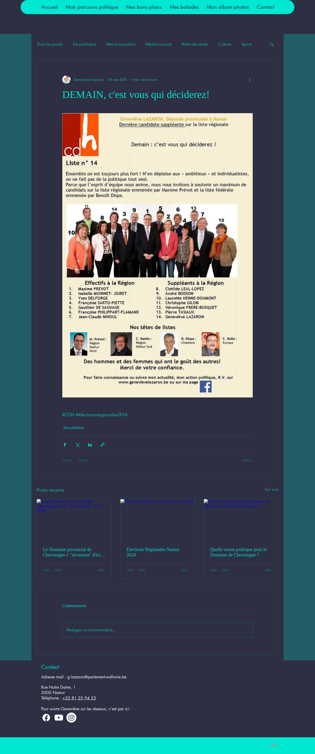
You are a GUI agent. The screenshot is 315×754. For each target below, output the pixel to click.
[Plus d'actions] (250, 79)
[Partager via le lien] (102, 444)
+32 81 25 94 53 (79, 698)
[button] (92, 7)
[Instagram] (71, 718)
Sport (247, 44)
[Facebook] (46, 718)
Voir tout (271, 489)
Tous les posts (49, 44)
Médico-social (158, 44)
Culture (224, 44)
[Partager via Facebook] (64, 444)
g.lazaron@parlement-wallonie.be (96, 677)
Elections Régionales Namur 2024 (153, 552)
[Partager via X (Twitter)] (77, 444)
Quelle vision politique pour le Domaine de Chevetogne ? (238, 552)
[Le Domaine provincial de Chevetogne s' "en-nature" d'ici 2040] (74, 520)
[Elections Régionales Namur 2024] (157, 520)
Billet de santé (195, 44)
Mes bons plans (120, 44)
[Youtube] (59, 718)
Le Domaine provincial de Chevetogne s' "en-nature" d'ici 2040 (71, 552)
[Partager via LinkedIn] (89, 444)
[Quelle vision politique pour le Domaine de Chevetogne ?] (241, 520)
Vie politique (84, 44)
